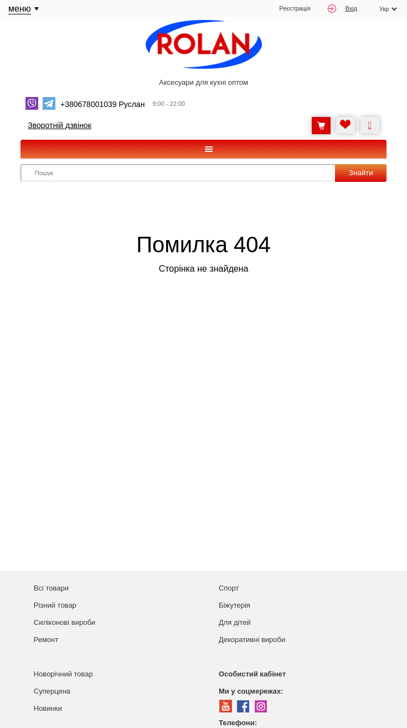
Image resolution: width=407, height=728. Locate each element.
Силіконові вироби (64, 622)
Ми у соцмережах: (251, 691)
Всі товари (51, 588)
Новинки (48, 708)
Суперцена (52, 691)
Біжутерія (234, 605)
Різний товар (55, 605)
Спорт (229, 588)
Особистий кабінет (252, 674)
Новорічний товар (63, 674)
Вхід (342, 8)
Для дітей (235, 622)
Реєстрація (294, 9)
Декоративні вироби (252, 639)
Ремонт (46, 639)
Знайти (361, 173)
